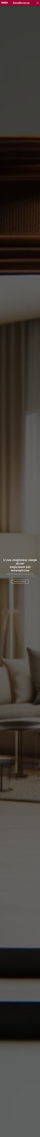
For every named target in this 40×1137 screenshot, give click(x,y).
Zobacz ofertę (20, 582)
